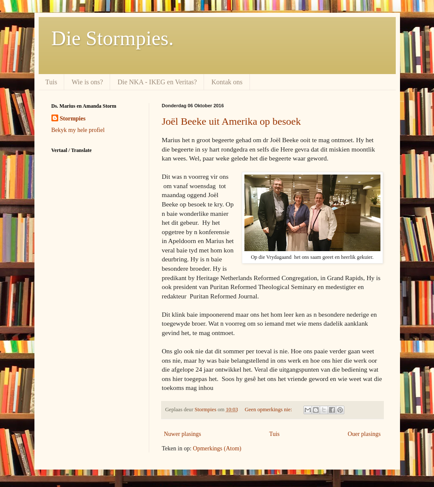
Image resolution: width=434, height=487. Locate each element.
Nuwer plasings (182, 434)
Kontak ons (226, 82)
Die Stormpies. (112, 38)
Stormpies (73, 118)
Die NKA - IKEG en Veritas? (157, 82)
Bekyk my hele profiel (78, 130)
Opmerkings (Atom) (217, 448)
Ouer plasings (364, 434)
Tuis (51, 82)
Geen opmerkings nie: (269, 410)
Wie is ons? (87, 82)
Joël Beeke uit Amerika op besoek (231, 121)
